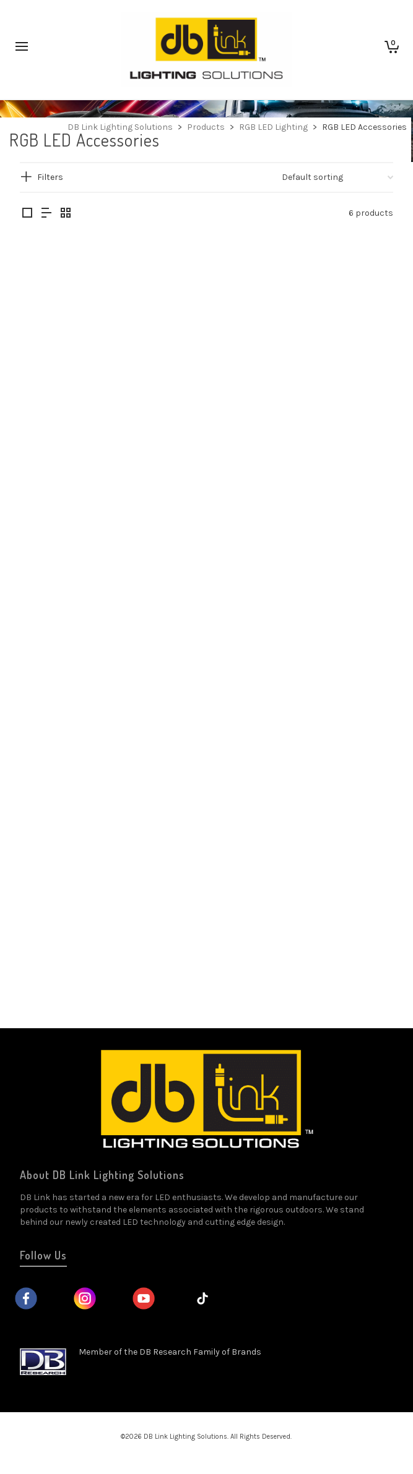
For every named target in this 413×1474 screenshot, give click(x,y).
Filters (50, 177)
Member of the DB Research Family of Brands (170, 1352)
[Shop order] (337, 177)
